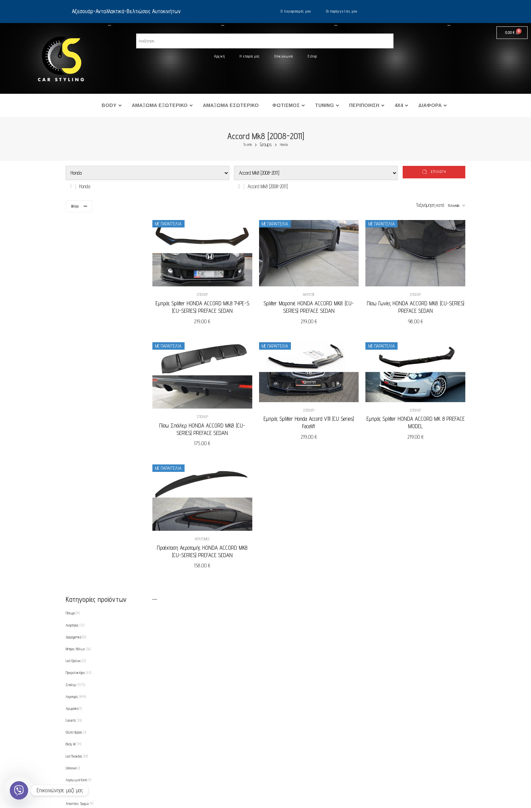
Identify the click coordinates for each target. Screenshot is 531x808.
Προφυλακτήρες (78, 298)
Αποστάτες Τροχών (79, 429)
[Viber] (19, 790)
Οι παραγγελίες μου (342, 11)
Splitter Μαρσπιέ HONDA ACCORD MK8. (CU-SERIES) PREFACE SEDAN (318, 303)
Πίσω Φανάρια (77, 571)
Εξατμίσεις (73, 500)
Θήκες (72, 655)
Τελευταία (453, 205)
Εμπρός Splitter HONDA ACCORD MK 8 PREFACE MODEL (418, 415)
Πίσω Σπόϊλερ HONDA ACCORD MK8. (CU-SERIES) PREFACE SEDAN (217, 421)
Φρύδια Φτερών (77, 679)
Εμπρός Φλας (77, 476)
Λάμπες (73, 524)
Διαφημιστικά (76, 262)
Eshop (312, 56)
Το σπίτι (247, 145)
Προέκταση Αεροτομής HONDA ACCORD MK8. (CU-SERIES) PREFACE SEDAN (217, 539)
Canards (74, 345)
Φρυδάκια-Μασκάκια (79, 666)
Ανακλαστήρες (77, 416)
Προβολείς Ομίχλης (80, 619)
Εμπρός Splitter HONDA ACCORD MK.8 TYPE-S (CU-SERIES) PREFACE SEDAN (217, 303)
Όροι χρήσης (94, 747)
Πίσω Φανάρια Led (80, 583)
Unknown (73, 393)
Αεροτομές (217, 526)
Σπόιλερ (217, 290)
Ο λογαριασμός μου (296, 11)
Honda (284, 145)
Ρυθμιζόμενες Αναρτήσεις (83, 643)
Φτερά (71, 488)
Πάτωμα (73, 238)
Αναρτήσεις (75, 250)
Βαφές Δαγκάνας (79, 440)
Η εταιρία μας (250, 56)
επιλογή (438, 171)
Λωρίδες (73, 535)
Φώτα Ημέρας (76, 357)
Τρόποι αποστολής (98, 774)
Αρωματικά (74, 333)
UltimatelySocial (301, 805)
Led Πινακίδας (77, 381)
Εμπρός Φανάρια (79, 464)
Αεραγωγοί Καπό (78, 404)
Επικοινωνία (284, 56)
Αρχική (219, 56)
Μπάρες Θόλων (78, 273)
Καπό (71, 512)
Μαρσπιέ (318, 290)
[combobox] (83, 186)
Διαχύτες (74, 452)
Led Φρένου (76, 285)
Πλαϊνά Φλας (77, 595)
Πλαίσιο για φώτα (78, 607)
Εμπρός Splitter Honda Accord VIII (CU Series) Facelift (318, 415)
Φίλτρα (75, 206)
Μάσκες (73, 560)
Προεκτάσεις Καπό (78, 631)
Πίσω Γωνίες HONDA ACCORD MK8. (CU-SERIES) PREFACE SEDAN (418, 303)
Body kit (73, 369)
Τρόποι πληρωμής (98, 760)
